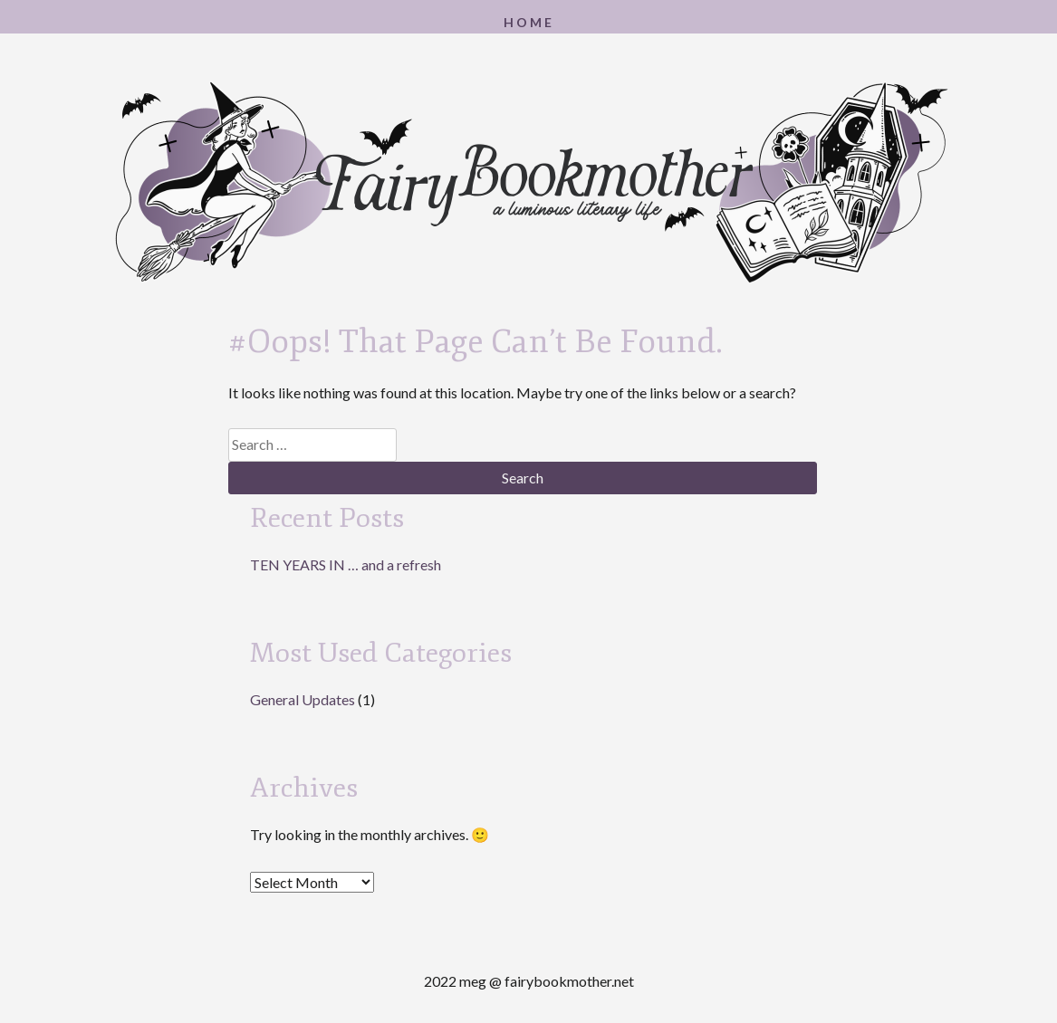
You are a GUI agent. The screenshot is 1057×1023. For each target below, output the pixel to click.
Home (529, 22)
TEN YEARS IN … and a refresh (345, 564)
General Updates (302, 699)
